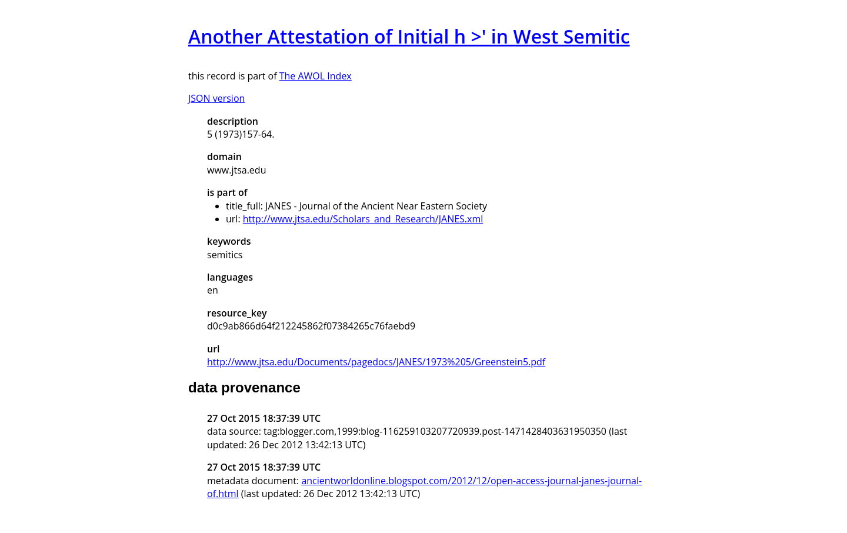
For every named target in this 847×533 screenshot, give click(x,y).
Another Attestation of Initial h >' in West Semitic (409, 36)
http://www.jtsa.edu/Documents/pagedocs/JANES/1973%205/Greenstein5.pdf (376, 361)
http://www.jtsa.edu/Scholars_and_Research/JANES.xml (363, 218)
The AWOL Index (315, 75)
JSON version (216, 98)
